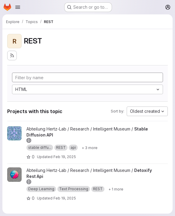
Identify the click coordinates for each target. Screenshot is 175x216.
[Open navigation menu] (18, 7)
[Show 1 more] (116, 189)
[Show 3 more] (89, 147)
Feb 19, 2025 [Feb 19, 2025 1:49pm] (64, 156)
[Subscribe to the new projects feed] (12, 55)
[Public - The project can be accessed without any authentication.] (28, 140)
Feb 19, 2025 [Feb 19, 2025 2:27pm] (64, 198)
